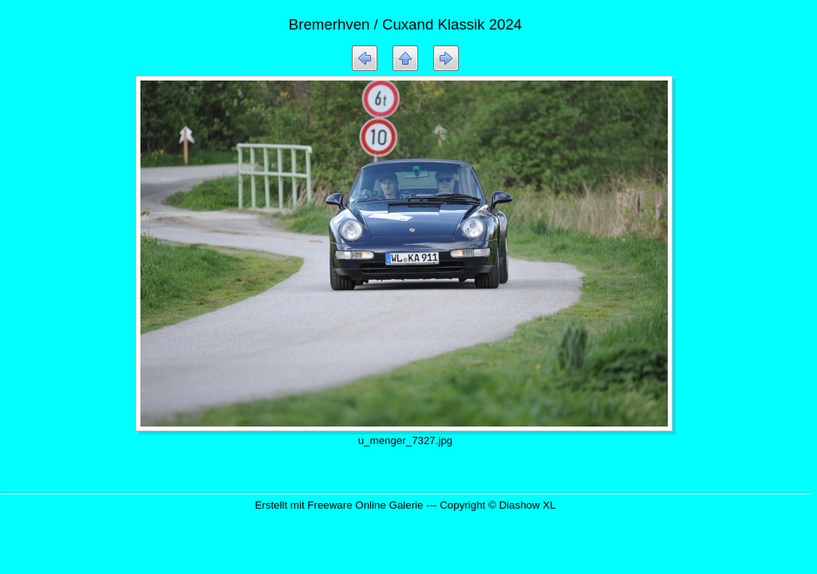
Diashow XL (527, 505)
